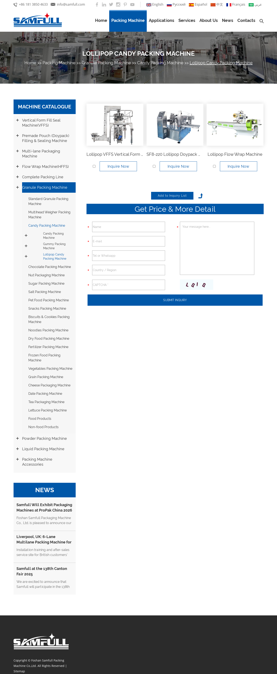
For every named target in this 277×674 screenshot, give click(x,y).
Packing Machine (128, 20)
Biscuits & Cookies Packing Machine (49, 319)
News (227, 20)
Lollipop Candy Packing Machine (138, 53)
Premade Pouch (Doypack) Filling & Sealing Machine (45, 138)
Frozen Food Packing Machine (44, 357)
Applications (161, 20)
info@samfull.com (71, 4)
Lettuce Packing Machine (47, 410)
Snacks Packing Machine (47, 309)
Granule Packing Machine (106, 62)
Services (186, 20)
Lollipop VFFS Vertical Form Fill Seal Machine (129, 154)
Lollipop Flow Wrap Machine (235, 154)
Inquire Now (118, 166)
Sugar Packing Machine (46, 283)
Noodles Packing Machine (48, 330)
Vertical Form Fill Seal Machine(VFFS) (41, 122)
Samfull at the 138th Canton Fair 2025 (41, 571)
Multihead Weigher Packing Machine (49, 214)
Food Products (39, 419)
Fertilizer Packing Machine (48, 347)
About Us (208, 20)
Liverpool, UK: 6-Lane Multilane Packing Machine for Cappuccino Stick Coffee (43, 542)
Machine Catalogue (44, 107)
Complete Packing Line (42, 177)
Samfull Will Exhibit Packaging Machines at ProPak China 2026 (44, 507)
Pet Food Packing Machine (48, 300)
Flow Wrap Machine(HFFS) (45, 166)
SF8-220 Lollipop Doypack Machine (181, 154)
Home (101, 20)
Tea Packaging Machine (46, 402)
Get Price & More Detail (175, 209)
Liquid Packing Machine (43, 449)
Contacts (246, 20)
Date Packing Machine (45, 394)
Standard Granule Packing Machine (48, 201)
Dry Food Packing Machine (48, 339)
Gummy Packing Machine (54, 246)
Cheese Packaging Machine (49, 385)
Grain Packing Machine (45, 377)
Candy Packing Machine (160, 62)
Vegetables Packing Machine (50, 369)
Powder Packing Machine (44, 438)
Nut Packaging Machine (46, 275)
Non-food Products (43, 427)
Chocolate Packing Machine (49, 267)
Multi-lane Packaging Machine (41, 153)
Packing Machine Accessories (37, 462)
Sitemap (19, 671)
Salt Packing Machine (44, 292)
